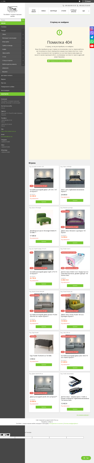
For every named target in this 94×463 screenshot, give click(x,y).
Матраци (53, 11)
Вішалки (4, 72)
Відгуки (3, 79)
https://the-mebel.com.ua (8, 131)
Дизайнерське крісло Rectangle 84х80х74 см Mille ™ (43, 231)
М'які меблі (5, 42)
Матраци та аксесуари (9, 38)
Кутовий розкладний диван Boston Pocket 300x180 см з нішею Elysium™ (43, 315)
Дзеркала (5, 68)
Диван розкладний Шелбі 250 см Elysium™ (43, 397)
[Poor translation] (7, 435)
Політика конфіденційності (71, 423)
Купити (44, 202)
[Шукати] (23, 20)
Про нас (3, 83)
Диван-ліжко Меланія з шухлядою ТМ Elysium (73, 231)
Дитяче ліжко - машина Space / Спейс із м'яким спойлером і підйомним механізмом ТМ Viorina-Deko (75, 398)
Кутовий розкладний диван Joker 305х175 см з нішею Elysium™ (74, 356)
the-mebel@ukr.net (6, 136)
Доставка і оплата (6, 75)
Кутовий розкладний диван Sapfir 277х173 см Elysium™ (43, 272)
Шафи (4, 49)
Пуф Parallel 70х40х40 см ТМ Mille (41, 356)
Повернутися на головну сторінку (60, 61)
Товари (3, 30)
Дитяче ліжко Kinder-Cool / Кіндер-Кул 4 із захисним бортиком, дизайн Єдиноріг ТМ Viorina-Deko (74, 273)
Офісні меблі (6, 53)
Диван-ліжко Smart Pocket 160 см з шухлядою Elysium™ (72, 315)
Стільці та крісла (7, 60)
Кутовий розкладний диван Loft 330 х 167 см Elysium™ (43, 190)
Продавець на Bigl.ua (47, 422)
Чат (86, 458)
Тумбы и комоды (7, 45)
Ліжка (4, 34)
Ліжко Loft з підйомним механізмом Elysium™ (72, 190)
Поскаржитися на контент (56, 423)
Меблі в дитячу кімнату (9, 64)
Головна (3, 27)
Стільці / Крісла (74, 10)
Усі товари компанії (83, 415)
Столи (4, 57)
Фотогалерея (5, 90)
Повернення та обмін (7, 87)
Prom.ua (56, 420)
